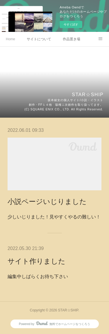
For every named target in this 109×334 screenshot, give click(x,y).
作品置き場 (71, 39)
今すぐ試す (71, 24)
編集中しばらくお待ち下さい (38, 276)
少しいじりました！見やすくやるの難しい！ (54, 216)
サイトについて (39, 39)
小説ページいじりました (47, 201)
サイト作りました (36, 261)
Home (10, 39)
